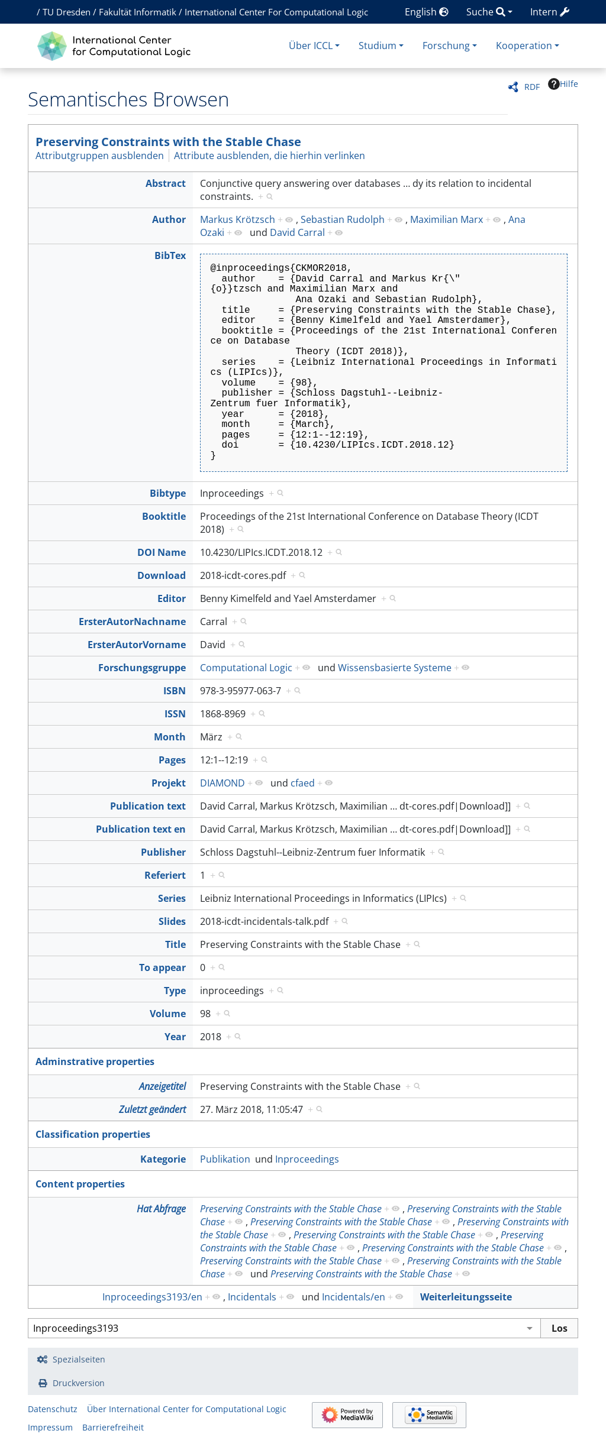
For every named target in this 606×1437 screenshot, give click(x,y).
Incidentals (252, 1296)
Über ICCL (311, 45)
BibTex (170, 255)
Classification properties (93, 1134)
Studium (378, 45)
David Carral (297, 232)
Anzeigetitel (162, 1086)
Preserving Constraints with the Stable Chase (168, 142)
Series (172, 898)
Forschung (446, 45)
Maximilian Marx (446, 219)
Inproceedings (307, 1159)
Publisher (163, 852)
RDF (532, 86)
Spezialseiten (79, 1359)
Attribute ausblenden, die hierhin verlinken (269, 155)
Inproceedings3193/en (152, 1296)
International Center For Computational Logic (276, 12)
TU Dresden (67, 12)
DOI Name (161, 552)
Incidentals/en (353, 1296)
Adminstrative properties (95, 1061)
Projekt (169, 782)
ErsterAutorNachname (132, 621)
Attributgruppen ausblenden (100, 155)
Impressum (50, 1427)
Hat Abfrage (161, 1208)
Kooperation (524, 45)
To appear (162, 967)
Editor (171, 598)
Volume (168, 1013)
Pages (172, 759)
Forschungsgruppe (142, 667)
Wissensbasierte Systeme (395, 667)
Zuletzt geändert (152, 1109)
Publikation (225, 1159)
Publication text (148, 806)
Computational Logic (246, 667)
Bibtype (168, 493)
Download (161, 575)
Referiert (165, 875)
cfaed (303, 782)
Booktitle (164, 516)
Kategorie (163, 1159)
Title (175, 944)
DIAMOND (222, 782)
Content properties (80, 1183)
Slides (172, 921)
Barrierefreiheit (113, 1427)
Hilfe (563, 84)
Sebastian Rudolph (343, 219)
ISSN (175, 713)
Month (170, 736)
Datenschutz (53, 1409)
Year (175, 1036)
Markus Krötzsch (237, 219)
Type (175, 990)
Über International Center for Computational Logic (186, 1409)
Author (169, 219)
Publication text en (141, 829)
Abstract (166, 183)
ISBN (174, 690)
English (427, 11)
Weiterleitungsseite (466, 1296)
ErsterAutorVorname (137, 644)
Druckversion (79, 1383)
